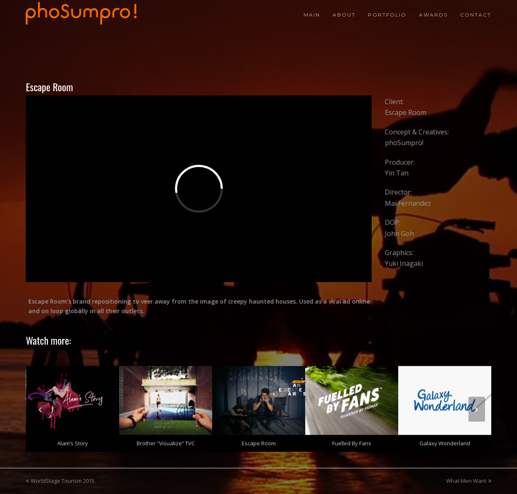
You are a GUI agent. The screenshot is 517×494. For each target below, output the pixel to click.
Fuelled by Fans (351, 441)
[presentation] (40, 406)
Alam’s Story (72, 441)
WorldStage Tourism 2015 (60, 480)
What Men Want (468, 480)
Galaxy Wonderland (444, 441)
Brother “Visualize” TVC (166, 441)
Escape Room (259, 441)
